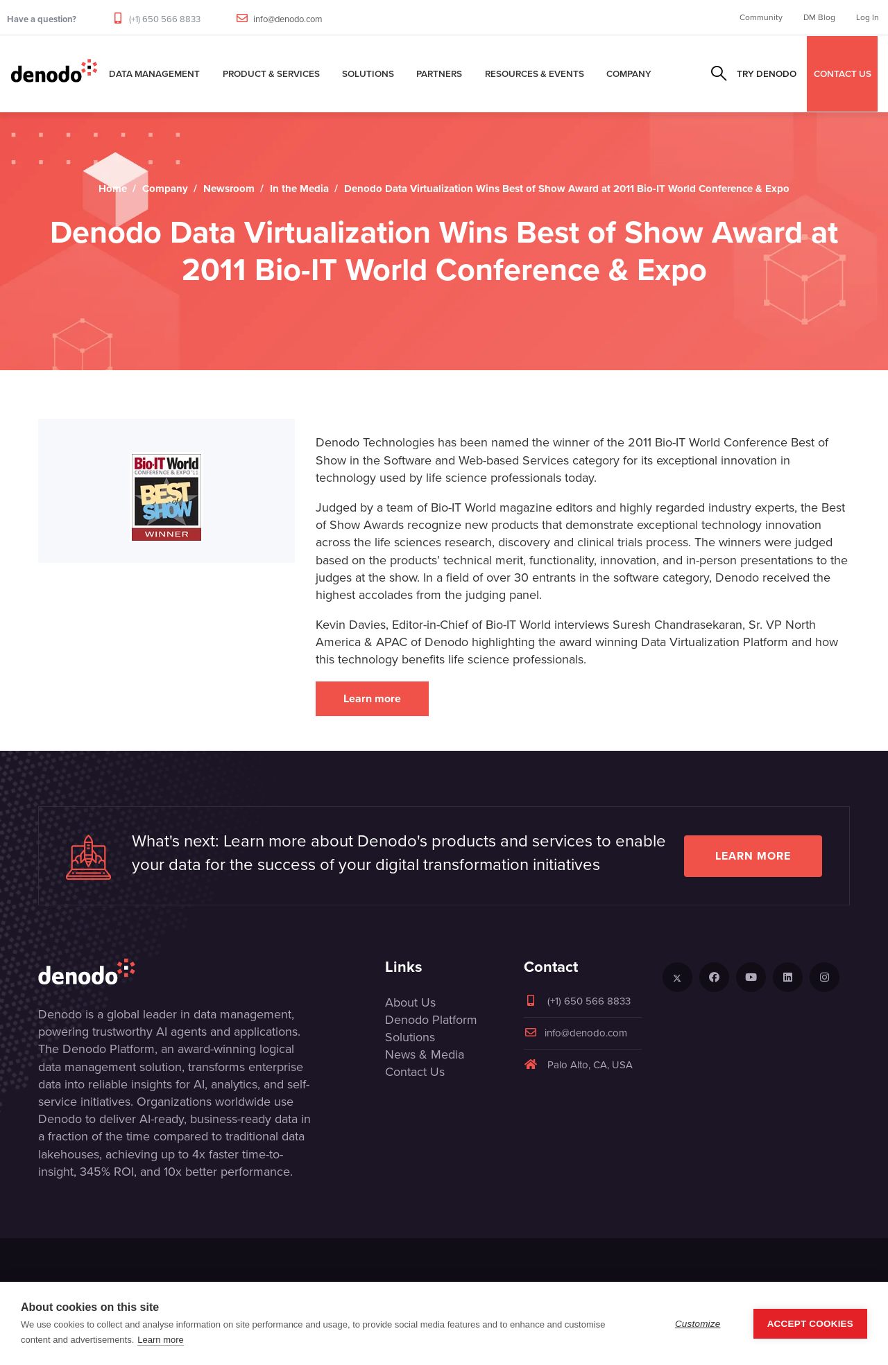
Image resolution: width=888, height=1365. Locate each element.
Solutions (368, 73)
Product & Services (271, 73)
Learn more (372, 698)
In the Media (299, 188)
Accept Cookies (810, 1324)
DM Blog (819, 17)
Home (113, 188)
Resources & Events (534, 73)
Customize (698, 1324)
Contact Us (415, 1072)
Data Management (154, 73)
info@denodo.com (288, 19)
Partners (439, 73)
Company (628, 73)
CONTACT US (842, 73)
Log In (867, 17)
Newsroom (229, 188)
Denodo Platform (431, 1020)
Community (761, 17)
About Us (410, 1002)
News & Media (424, 1054)
